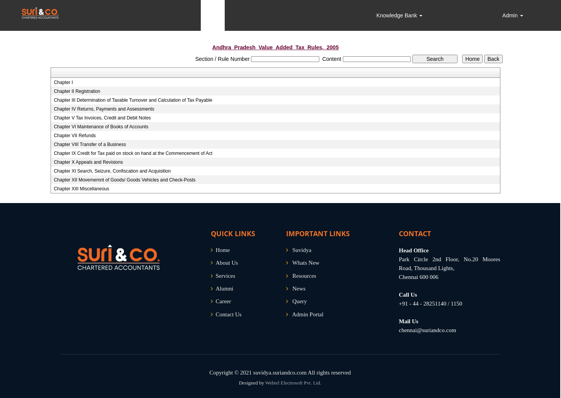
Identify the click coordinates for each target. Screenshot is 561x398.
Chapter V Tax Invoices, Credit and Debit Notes (102, 118)
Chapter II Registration (77, 91)
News (298, 288)
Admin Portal (307, 314)
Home (223, 250)
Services (226, 276)
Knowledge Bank (399, 15)
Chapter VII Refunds (75, 135)
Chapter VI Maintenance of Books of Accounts (101, 126)
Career (223, 301)
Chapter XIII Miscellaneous (81, 188)
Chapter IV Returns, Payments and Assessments (104, 109)
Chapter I (63, 82)
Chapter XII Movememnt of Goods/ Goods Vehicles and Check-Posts (124, 180)
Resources (304, 276)
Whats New (305, 263)
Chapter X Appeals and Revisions (88, 162)
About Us (227, 263)
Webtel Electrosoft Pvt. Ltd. (293, 383)
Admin (512, 15)
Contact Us (229, 314)
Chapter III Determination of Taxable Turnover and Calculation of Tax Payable (133, 100)
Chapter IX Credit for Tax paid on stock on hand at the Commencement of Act (133, 153)
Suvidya (301, 250)
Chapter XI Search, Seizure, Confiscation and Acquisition (112, 171)
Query (299, 301)
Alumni (225, 288)
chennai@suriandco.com (427, 330)
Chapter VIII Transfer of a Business (90, 144)
